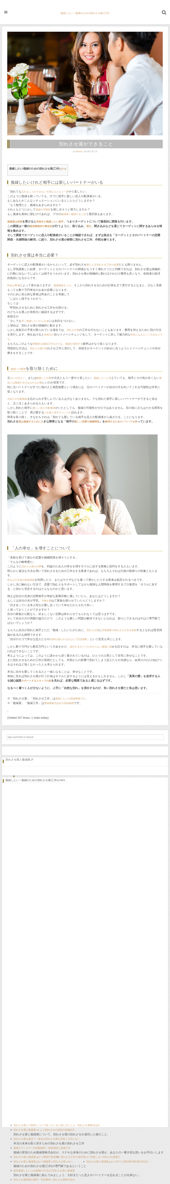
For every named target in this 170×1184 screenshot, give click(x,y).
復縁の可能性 (43, 209)
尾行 (88, 226)
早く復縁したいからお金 (35, 321)
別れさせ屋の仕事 (31, 566)
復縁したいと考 (102, 378)
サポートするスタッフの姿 (36, 680)
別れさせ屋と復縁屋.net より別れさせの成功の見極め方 (44, 1130)
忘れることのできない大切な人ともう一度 (45, 191)
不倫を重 (46, 600)
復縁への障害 (18, 369)
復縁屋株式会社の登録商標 (59, 703)
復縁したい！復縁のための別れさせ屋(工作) (85, 13)
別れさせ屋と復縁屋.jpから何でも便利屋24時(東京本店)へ (118, 1161)
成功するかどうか (79, 646)
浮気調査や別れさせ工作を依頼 (119, 630)
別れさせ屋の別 (38, 348)
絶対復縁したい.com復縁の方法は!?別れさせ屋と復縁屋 (44, 1170)
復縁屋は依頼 (14, 221)
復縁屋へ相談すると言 (73, 214)
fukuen (78, 151)
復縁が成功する (74, 344)
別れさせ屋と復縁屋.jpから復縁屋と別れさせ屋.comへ (43, 1161)
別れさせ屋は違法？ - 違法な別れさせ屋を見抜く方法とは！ (46, 1139)
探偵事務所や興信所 (41, 226)
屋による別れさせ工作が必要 (103, 264)
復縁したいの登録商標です (70, 698)
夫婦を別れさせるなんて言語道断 (68, 639)
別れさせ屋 (73, 330)
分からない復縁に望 (100, 646)
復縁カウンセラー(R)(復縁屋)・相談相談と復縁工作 (41, 1148)
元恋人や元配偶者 (17, 399)
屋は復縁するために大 (31, 421)
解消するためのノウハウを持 (121, 421)
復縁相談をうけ (62, 285)
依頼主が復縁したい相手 (50, 221)
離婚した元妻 (43, 378)
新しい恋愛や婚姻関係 (87, 421)
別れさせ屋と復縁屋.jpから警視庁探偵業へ (37, 1157)
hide (63, 168)
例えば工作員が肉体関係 (21, 580)
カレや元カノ (17, 378)
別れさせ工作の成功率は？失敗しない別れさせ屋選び (90, 1157)
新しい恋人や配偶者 (44, 408)
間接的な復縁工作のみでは (48, 344)
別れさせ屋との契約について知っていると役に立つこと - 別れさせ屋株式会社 (56, 1125)
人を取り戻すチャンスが (57, 412)
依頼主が (49, 334)
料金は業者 (13, 285)
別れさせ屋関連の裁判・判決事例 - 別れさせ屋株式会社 (44, 1179)
